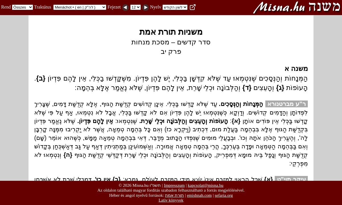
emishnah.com (199, 195)
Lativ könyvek (170, 200)
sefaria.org (224, 195)
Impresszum (174, 185)
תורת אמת (174, 195)
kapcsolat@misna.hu (205, 185)
